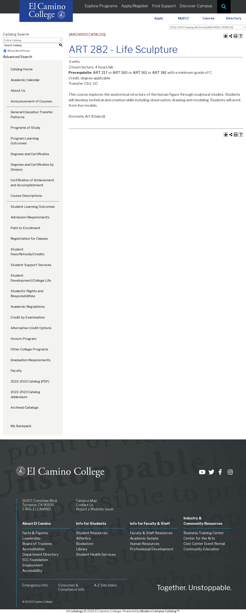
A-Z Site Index (105, 585)
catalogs (77, 611)
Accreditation (33, 549)
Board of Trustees (37, 544)
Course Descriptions (26, 196)
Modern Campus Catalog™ (159, 611)
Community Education (201, 549)
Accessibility (32, 571)
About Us (18, 90)
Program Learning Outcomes (25, 140)
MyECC (183, 18)
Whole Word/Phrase (18, 50)
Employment (32, 565)
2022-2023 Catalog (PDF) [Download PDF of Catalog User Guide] (30, 381)
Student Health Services (96, 554)
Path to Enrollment (25, 228)
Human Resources (144, 544)
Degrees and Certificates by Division (32, 167)
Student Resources (91, 533)
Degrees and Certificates (30, 154)
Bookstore (84, 544)
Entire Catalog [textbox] (12, 40)
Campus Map (86, 501)
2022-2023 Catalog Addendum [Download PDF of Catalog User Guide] (25, 394)
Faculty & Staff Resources (151, 533)
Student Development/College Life (31, 278)
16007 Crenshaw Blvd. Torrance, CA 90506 (39, 503)
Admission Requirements (30, 217)
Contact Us (84, 505)
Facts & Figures (35, 533)
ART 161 (140, 72)
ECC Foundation (35, 560)
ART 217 (100, 72)
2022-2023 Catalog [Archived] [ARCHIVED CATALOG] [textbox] (201, 27)
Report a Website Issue (94, 509)
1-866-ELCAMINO (36, 509)
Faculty (16, 371)
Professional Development (151, 549)
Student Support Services (31, 265)
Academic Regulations (28, 307)
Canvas (208, 18)
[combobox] (207, 27)
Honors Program (24, 339)
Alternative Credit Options (31, 328)
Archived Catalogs (25, 407)
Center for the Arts (199, 538)
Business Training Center (204, 533)
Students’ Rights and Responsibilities (27, 293)
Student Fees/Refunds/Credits (27, 251)
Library (81, 549)
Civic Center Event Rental (204, 544)
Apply (158, 18)
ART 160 (120, 72)
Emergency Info (35, 585)
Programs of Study (25, 128)
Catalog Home (22, 69)
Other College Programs (29, 349)
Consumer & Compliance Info (71, 587)
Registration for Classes (29, 238)
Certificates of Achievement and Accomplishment (32, 182)
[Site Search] (224, 6)
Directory (233, 18)
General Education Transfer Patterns (32, 114)
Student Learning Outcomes (33, 207)
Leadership (31, 538)
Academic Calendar (25, 80)
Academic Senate (144, 538)
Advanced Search (17, 57)
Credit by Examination (28, 317)
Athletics (83, 538)
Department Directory (40, 554)
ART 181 (159, 72)
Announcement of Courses (31, 101)
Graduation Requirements (31, 360)
